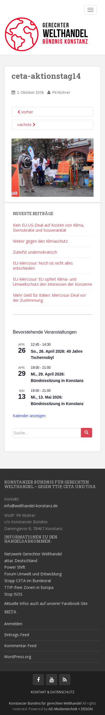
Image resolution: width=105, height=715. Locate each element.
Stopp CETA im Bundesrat (27, 580)
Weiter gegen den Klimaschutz (40, 241)
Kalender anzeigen (29, 416)
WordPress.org (17, 656)
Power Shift (14, 567)
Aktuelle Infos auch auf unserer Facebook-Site (46, 603)
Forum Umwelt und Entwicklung (33, 574)
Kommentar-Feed (20, 645)
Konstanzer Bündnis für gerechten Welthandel (45, 703)
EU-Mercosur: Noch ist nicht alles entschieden (43, 265)
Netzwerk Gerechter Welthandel (33, 554)
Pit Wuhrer (61, 92)
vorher (25, 112)
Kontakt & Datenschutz (52, 692)
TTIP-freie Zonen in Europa (28, 587)
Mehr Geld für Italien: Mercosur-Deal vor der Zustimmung (49, 297)
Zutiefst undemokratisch (35, 252)
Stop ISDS (13, 594)
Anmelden (13, 623)
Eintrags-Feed (16, 634)
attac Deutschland (20, 560)
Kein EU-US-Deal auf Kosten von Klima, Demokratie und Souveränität (48, 227)
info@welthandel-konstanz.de (31, 505)
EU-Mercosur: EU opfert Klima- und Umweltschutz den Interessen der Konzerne (52, 281)
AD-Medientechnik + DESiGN (70, 709)
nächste (26, 124)
